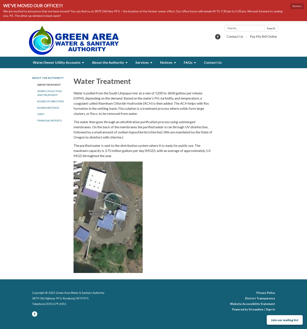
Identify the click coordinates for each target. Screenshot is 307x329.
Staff (41, 114)
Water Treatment (49, 84)
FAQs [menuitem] (188, 62)
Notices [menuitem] (166, 62)
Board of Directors (50, 101)
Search (271, 28)
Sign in (270, 309)
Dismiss (297, 6)
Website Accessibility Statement (252, 304)
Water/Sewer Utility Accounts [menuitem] (57, 62)
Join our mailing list (284, 320)
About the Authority (48, 77)
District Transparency (260, 298)
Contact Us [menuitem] (213, 62)
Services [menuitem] (142, 62)
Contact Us (235, 36)
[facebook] (217, 38)
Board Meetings (48, 107)
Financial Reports (49, 120)
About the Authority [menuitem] (108, 62)
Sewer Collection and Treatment (49, 93)
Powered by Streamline (248, 309)
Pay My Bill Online (263, 36)
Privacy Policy (265, 292)
